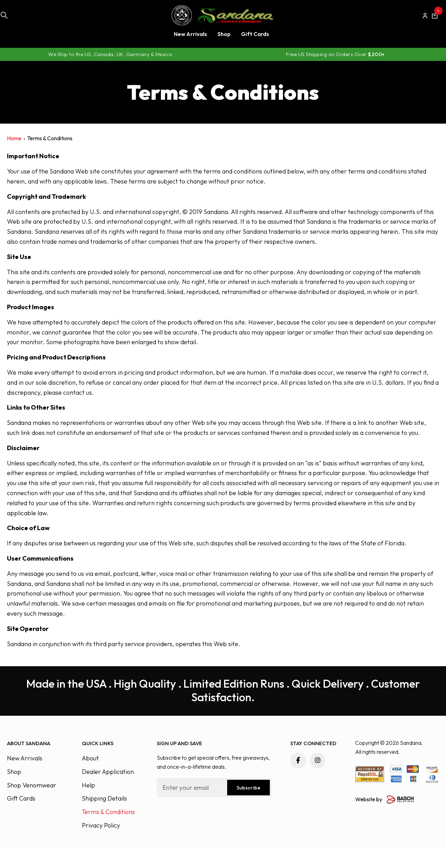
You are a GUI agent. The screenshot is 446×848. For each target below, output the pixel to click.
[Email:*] (214, 787)
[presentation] (209, 815)
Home (14, 138)
